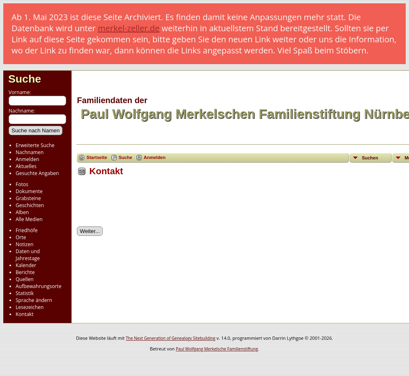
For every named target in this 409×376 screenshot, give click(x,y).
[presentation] (139, 204)
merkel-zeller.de (128, 28)
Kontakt (24, 314)
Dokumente (29, 191)
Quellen (25, 279)
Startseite (96, 157)
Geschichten (30, 205)
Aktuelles (26, 166)
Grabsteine (28, 198)
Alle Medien (29, 219)
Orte (21, 237)
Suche (24, 79)
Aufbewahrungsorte (38, 286)
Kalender (26, 265)
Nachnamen (30, 152)
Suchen (370, 157)
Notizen (24, 244)
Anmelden (27, 159)
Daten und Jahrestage (28, 255)
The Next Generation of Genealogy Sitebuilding (170, 338)
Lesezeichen (30, 307)
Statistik (25, 293)
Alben (22, 212)
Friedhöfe (27, 230)
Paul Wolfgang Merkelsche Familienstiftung (217, 349)
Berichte (25, 272)
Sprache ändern (34, 300)
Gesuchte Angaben (37, 173)
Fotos (22, 184)
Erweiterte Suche (35, 145)
